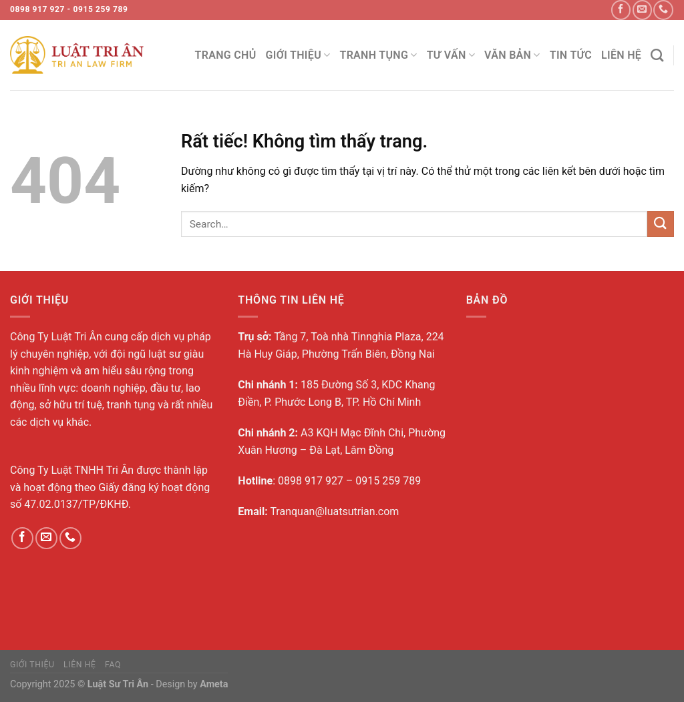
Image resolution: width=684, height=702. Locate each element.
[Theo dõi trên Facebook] (621, 9)
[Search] (657, 55)
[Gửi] (660, 224)
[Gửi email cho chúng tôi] (642, 9)
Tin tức (571, 55)
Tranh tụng (378, 55)
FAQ (113, 664)
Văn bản (512, 55)
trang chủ (225, 55)
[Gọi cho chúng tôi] (663, 9)
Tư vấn (451, 55)
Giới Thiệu (298, 55)
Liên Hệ (621, 55)
